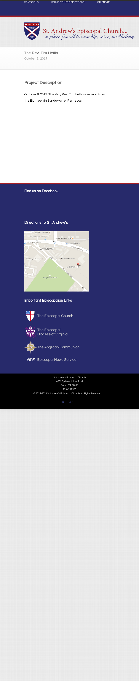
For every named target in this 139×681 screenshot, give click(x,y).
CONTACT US (31, 2)
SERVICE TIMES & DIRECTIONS (67, 2)
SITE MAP (67, 402)
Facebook (110, 12)
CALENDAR (103, 2)
